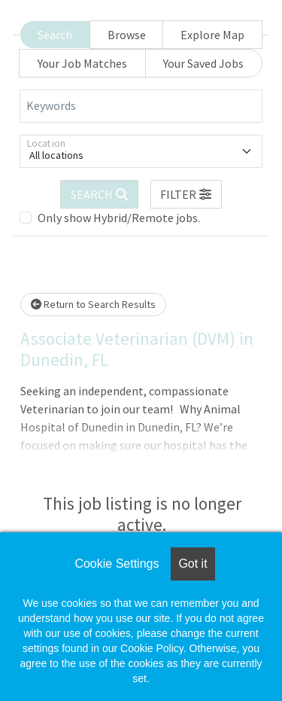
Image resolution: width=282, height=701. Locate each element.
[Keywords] (141, 106)
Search (55, 34)
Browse (127, 34)
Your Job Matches (82, 63)
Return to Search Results (93, 304)
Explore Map (212, 34)
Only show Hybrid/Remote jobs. (119, 217)
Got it (192, 563)
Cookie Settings (116, 563)
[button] (186, 194)
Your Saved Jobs (203, 63)
